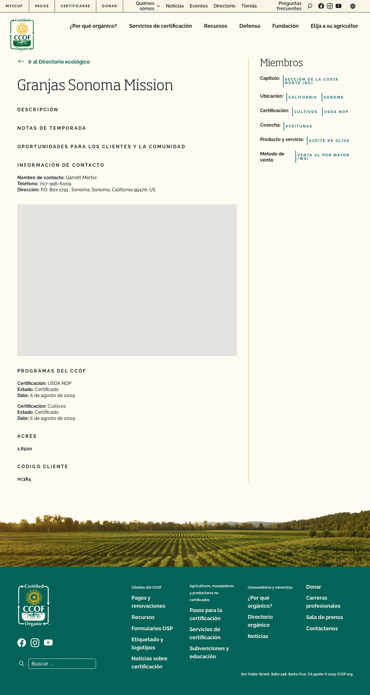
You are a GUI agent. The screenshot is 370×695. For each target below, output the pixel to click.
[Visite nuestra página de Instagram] (330, 6)
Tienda (249, 6)
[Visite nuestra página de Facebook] (321, 6)
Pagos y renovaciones (148, 602)
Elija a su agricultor (334, 26)
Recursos (215, 26)
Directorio (225, 6)
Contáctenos (322, 628)
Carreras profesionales (323, 602)
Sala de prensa (324, 617)
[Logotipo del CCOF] (22, 29)
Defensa (249, 26)
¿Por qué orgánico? (93, 26)
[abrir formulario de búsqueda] (309, 6)
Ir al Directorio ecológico (53, 62)
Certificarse (75, 6)
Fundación (285, 26)
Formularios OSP (152, 628)
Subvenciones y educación (209, 652)
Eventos (199, 6)
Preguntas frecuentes (289, 6)
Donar (109, 6)
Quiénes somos (145, 6)
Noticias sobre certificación (149, 662)
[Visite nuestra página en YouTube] (338, 6)
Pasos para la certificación (206, 614)
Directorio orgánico (260, 621)
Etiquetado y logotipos (147, 643)
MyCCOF (14, 6)
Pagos (42, 6)
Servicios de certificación (160, 26)
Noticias (175, 6)
